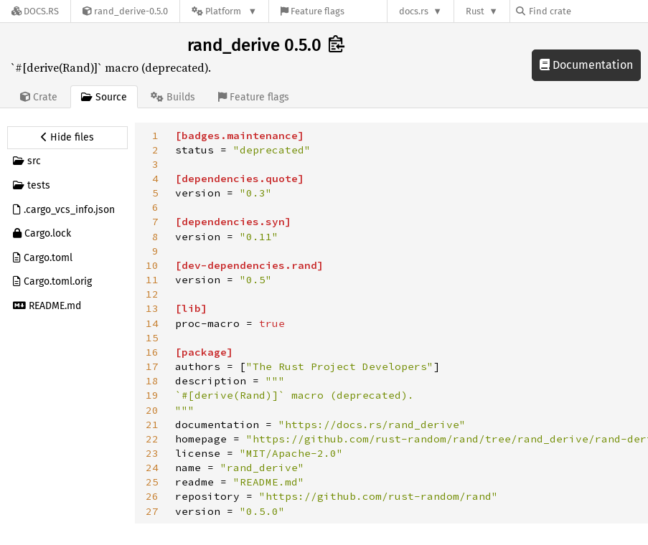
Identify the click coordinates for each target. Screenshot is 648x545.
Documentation (586, 65)
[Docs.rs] (35, 11)
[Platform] (224, 11)
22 (152, 438)
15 (152, 337)
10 (152, 265)
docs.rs (413, 11)
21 (152, 424)
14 (152, 323)
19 (152, 395)
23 (152, 453)
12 (152, 294)
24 (152, 467)
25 (152, 481)
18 (152, 380)
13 (152, 308)
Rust (475, 11)
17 (152, 366)
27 (152, 511)
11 (152, 279)
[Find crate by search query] (587, 11)
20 (152, 410)
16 (152, 352)
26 (152, 496)
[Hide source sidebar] (67, 137)
